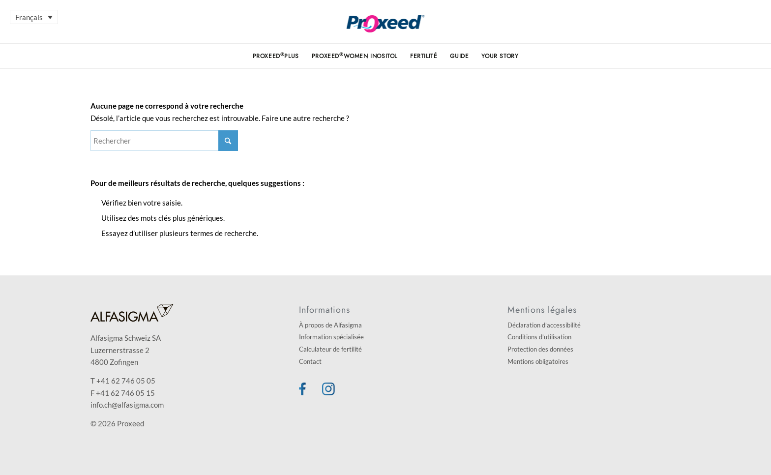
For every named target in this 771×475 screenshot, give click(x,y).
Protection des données (540, 349)
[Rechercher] (164, 140)
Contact (310, 361)
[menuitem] (275, 56)
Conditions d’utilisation (539, 337)
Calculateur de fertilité (330, 349)
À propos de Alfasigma (330, 325)
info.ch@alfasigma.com (127, 404)
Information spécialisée (331, 337)
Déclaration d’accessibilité (544, 325)
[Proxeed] (386, 29)
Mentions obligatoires (537, 361)
